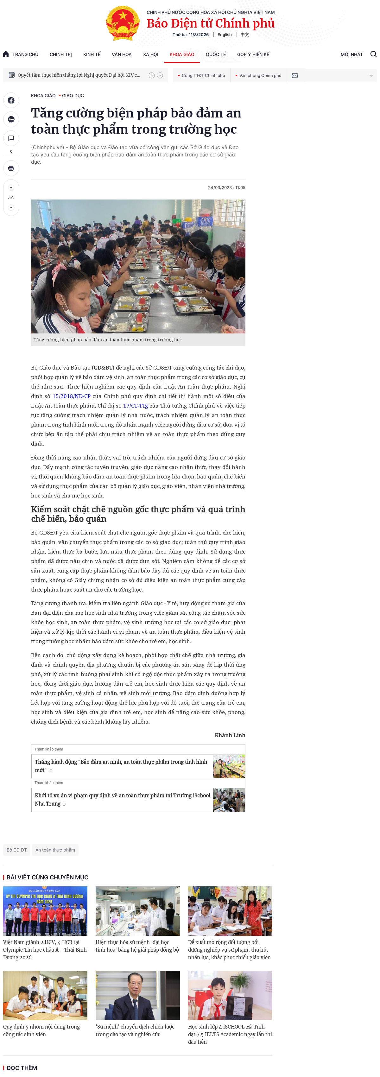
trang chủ (20, 54)
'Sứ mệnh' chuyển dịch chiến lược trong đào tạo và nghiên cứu (135, 1030)
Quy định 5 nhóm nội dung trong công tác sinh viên (41, 1030)
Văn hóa (122, 54)
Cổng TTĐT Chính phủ (201, 75)
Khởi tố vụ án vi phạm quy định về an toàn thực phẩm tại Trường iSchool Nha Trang (122, 799)
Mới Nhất (352, 54)
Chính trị (61, 54)
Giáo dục (73, 95)
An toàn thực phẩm (55, 849)
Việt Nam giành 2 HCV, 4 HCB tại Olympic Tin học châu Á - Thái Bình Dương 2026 (45, 949)
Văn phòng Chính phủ (259, 75)
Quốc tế (216, 54)
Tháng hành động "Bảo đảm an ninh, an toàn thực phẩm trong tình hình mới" (121, 766)
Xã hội (150, 54)
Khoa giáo (182, 54)
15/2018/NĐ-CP (72, 396)
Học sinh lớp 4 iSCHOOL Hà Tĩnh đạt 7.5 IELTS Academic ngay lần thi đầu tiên (230, 1034)
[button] (152, 75)
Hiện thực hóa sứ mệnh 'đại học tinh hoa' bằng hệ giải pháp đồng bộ (137, 946)
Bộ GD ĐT (17, 849)
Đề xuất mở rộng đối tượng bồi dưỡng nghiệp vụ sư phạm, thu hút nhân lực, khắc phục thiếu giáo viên (229, 949)
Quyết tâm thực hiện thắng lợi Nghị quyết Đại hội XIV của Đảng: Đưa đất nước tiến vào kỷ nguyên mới (80, 75)
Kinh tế (91, 54)
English (225, 34)
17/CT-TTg (135, 405)
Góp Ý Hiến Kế (253, 54)
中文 (245, 34)
